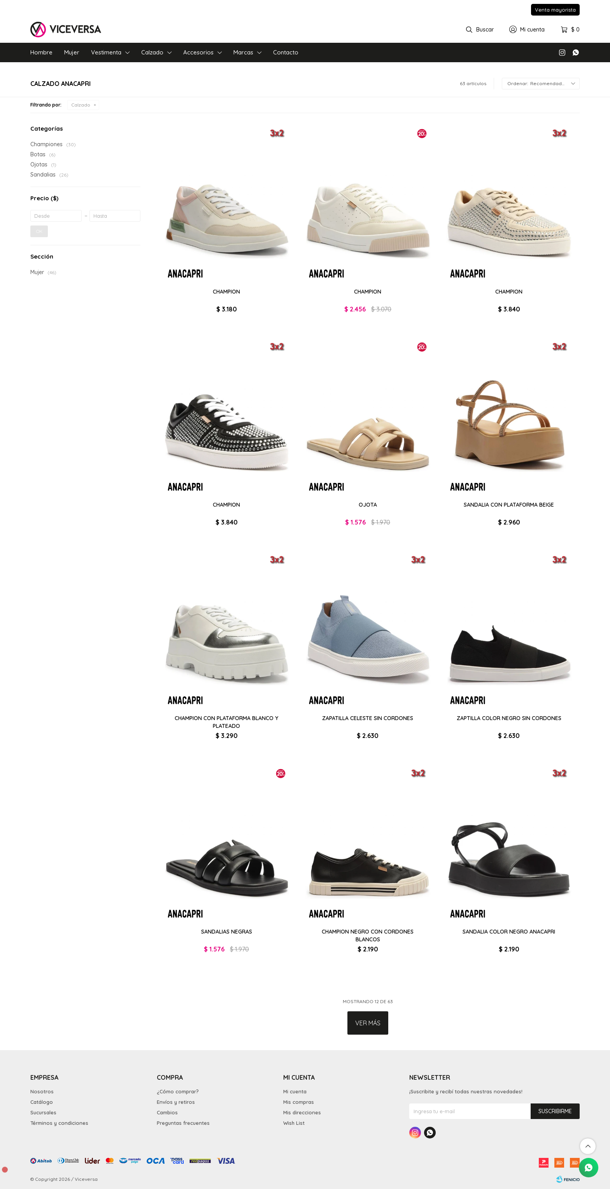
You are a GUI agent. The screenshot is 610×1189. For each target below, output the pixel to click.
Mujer (71, 52)
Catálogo (41, 1102)
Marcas (243, 52)
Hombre (41, 52)
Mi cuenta (295, 1091)
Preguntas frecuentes (183, 1123)
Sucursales (43, 1112)
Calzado (152, 52)
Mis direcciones (302, 1112)
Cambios (167, 1112)
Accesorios (198, 52)
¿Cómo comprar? (178, 1091)
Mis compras (298, 1102)
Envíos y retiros (176, 1102)
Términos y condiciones (59, 1123)
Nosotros (42, 1091)
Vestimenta (106, 52)
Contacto (285, 52)
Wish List (294, 1123)
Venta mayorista (555, 10)
